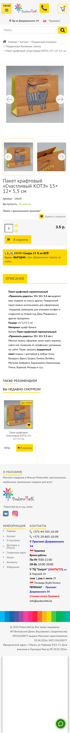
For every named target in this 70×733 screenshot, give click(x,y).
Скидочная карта (16, 552)
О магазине (13, 540)
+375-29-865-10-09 (45, 536)
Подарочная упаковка (44, 42)
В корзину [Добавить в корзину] (20, 239)
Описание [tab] (15, 278)
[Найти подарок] (62, 30)
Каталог (24, 42)
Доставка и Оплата (13, 546)
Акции (10, 557)
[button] (60, 99)
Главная (12, 42)
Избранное (13, 567)
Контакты (12, 562)
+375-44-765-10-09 (45, 531)
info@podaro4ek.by (41, 601)
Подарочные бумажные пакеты (23, 46)
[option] (18, 426)
